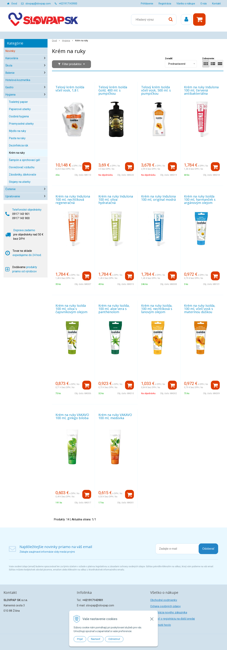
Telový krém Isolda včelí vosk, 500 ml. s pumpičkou (156, 90)
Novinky (10, 51)
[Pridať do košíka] (86, 166)
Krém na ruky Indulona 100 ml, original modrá (158, 198)
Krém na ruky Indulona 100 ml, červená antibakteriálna (201, 90)
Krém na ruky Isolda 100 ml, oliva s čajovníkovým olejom (71, 308)
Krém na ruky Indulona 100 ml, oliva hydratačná (115, 199)
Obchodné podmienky (163, 600)
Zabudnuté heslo (160, 625)
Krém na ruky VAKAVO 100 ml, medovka (115, 416)
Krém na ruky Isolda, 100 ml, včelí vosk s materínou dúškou (199, 308)
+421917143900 (68, 3)
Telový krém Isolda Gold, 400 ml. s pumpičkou (112, 90)
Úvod (14, 3)
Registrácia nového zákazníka (168, 612)
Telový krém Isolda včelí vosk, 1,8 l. (70, 88)
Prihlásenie (147, 3)
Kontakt (216, 3)
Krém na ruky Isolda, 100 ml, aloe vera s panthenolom (114, 308)
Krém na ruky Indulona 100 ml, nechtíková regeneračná (73, 199)
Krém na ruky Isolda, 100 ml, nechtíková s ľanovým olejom (156, 308)
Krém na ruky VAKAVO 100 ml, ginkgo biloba (72, 416)
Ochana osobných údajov (165, 606)
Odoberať (208, 548)
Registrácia (165, 3)
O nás (203, 3)
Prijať (80, 639)
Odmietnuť (114, 639)
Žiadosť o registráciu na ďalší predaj (172, 618)
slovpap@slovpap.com (38, 3)
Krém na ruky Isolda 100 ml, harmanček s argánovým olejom (199, 199)
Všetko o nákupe (185, 3)
